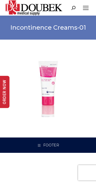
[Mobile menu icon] (86, 8)
